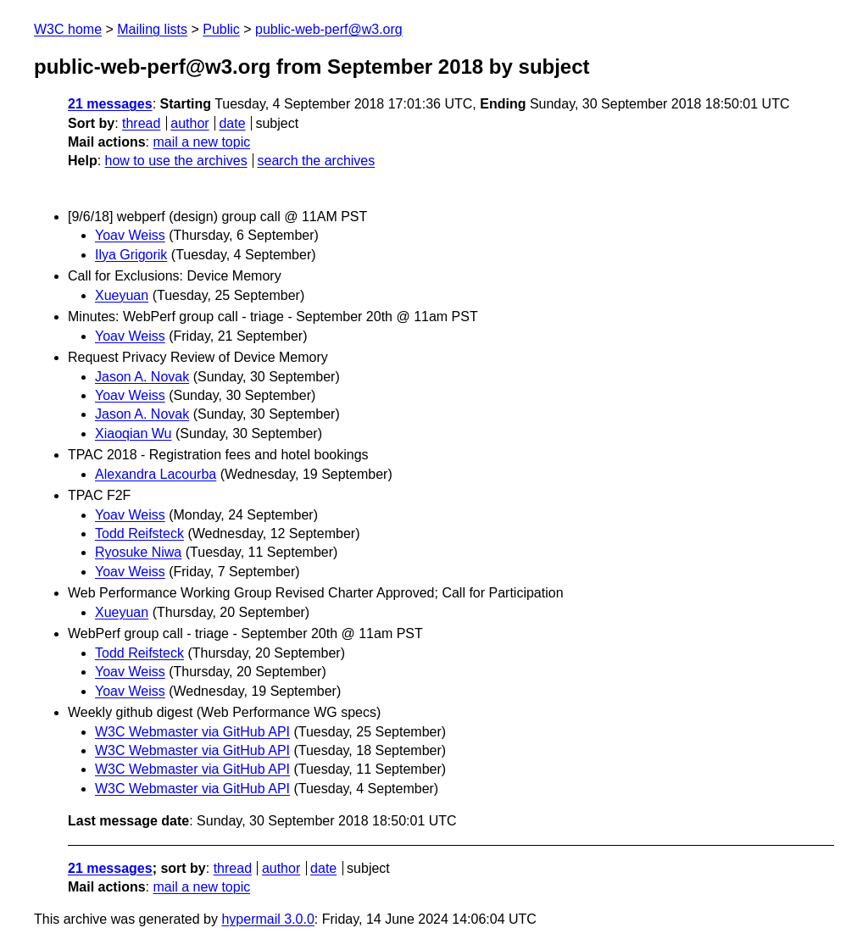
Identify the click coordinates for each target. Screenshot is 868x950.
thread (141, 123)
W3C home (68, 29)
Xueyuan (121, 295)
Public (221, 29)
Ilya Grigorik (131, 254)
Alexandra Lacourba (155, 474)
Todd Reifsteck (139, 533)
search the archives (317, 160)
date (232, 123)
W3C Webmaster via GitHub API (192, 732)
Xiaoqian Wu (133, 433)
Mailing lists (152, 29)
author (189, 123)
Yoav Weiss (130, 235)
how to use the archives (176, 160)
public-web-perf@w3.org (329, 29)
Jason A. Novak (142, 376)
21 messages (110, 104)
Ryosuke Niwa (138, 552)
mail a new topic (201, 142)
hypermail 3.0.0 (267, 919)
